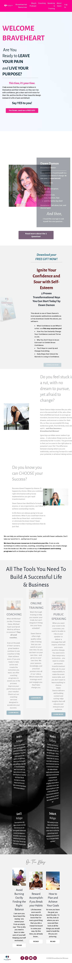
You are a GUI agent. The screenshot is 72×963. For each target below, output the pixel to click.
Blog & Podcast (33, 4)
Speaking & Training (51, 6)
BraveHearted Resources (21, 5)
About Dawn (59, 4)
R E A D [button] (19, 946)
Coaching (42, 3)
